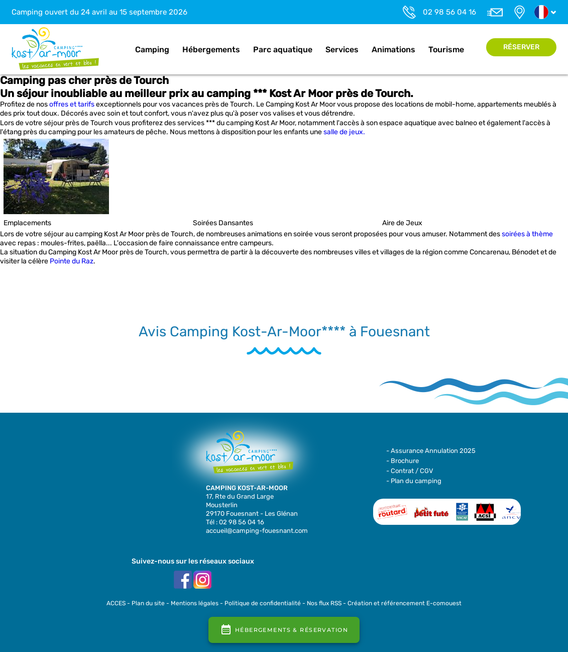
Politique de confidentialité (262, 603)
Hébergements (211, 49)
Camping (152, 49)
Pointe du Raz (71, 261)
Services (342, 49)
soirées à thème (527, 234)
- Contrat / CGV (409, 471)
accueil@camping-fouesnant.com (257, 530)
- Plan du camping (413, 481)
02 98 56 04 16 (449, 12)
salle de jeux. (344, 132)
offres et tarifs (71, 104)
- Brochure (402, 460)
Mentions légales (194, 603)
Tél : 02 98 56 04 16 (235, 522)
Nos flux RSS (324, 603)
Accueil (118, 50)
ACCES (116, 603)
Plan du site (148, 603)
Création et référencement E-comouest (405, 603)
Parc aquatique (282, 49)
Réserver (521, 47)
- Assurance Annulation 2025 (431, 450)
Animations (393, 49)
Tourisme (446, 49)
